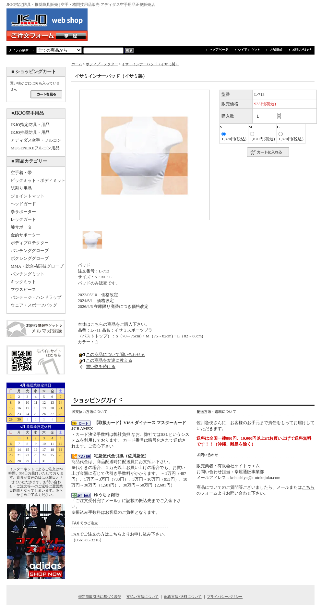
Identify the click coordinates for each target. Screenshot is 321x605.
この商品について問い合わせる (115, 354)
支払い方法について (142, 597)
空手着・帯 (21, 172)
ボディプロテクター (30, 242)
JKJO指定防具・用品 (30, 124)
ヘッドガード (23, 203)
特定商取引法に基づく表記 (99, 597)
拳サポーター (23, 211)
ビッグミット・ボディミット (38, 180)
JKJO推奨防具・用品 (30, 132)
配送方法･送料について (183, 597)
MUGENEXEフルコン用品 (35, 147)
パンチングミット (27, 273)
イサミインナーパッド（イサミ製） (150, 64)
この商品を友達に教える (109, 360)
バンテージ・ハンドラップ (36, 297)
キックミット (23, 281)
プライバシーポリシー (225, 597)
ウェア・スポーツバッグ (34, 305)
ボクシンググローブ (30, 258)
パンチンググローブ (30, 250)
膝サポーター (23, 227)
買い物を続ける (100, 366)
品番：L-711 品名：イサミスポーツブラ (115, 330)
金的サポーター (25, 235)
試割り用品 (21, 188)
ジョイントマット (27, 196)
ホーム (76, 64)
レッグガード (23, 219)
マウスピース (23, 289)
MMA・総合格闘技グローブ (37, 266)
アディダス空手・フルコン (36, 140)
